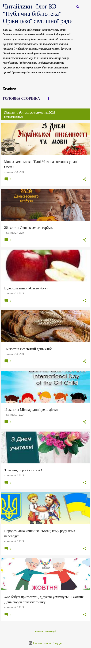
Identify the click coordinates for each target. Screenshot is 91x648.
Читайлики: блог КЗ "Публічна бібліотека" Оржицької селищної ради (38, 13)
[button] (85, 179)
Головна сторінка (21, 98)
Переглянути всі (13, 117)
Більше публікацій (45, 631)
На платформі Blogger (45, 643)
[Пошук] (78, 7)
